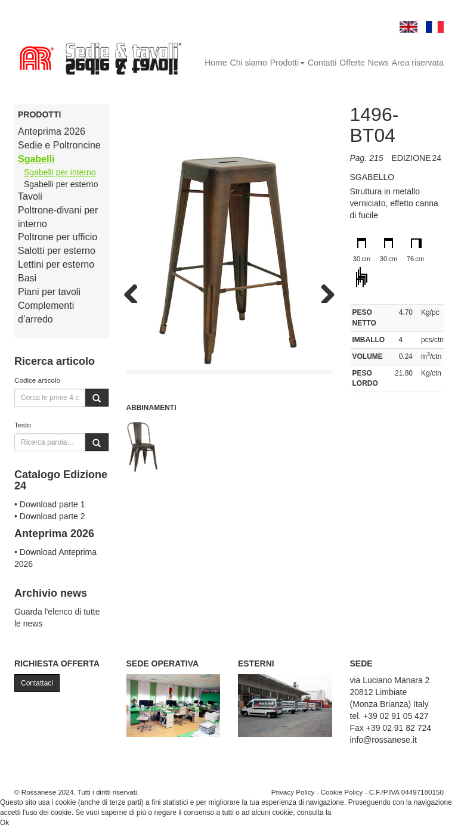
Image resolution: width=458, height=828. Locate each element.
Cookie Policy (342, 792)
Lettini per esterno (56, 264)
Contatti (322, 62)
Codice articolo (37, 380)
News (378, 62)
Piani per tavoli (49, 292)
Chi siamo (248, 62)
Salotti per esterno (56, 251)
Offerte (352, 62)
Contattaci (37, 683)
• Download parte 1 (49, 504)
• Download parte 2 (49, 516)
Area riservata (418, 62)
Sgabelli (36, 159)
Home (216, 62)
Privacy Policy (293, 792)
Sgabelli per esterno (61, 184)
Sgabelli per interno (60, 172)
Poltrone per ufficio (57, 237)
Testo (22, 425)
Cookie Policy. (355, 812)
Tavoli (30, 196)
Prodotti (287, 62)
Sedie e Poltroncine (59, 145)
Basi (27, 278)
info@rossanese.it (383, 740)
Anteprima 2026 (51, 131)
